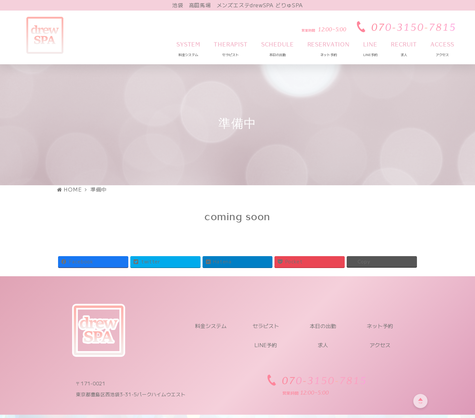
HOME (69, 189)
